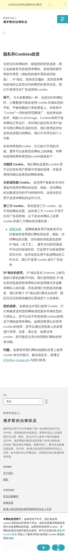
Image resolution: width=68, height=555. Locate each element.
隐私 (5, 479)
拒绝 (58, 547)
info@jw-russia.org (16, 360)
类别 (8, 401)
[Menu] (62, 19)
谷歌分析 (15, 229)
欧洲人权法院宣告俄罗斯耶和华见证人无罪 (27, 509)
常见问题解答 (10, 496)
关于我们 (8, 473)
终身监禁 (8, 502)
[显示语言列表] (51, 4)
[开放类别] (47, 401)
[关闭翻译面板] (65, 4)
